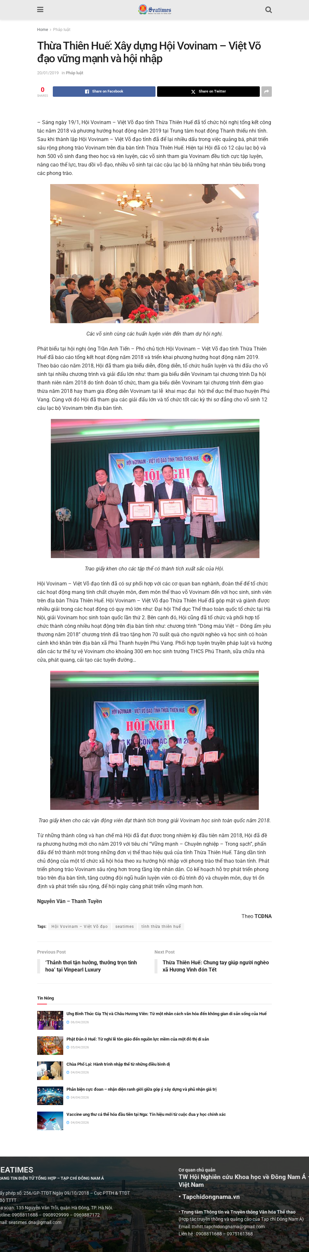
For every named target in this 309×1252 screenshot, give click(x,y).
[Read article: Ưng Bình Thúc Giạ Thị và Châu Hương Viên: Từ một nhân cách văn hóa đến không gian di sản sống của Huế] (50, 1020)
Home (42, 29)
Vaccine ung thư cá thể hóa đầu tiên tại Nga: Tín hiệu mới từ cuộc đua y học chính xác (146, 1114)
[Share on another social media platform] (266, 91)
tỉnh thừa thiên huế (161, 926)
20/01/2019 (48, 72)
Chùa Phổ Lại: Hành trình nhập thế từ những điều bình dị (118, 1064)
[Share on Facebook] (104, 91)
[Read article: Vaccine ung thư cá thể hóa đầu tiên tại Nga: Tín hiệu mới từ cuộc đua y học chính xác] (50, 1121)
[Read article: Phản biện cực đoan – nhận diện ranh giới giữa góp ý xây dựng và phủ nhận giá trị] (50, 1096)
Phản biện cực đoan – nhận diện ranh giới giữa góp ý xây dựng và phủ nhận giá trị (141, 1089)
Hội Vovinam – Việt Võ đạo (80, 926)
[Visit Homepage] (154, 9)
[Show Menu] (40, 10)
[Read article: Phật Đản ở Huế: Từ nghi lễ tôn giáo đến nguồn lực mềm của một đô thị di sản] (50, 1045)
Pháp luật (61, 29)
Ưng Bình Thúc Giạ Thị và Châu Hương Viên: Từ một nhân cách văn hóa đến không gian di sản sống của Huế (166, 1014)
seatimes (124, 926)
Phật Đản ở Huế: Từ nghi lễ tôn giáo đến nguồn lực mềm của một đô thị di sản (137, 1039)
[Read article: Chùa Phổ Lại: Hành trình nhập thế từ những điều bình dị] (50, 1070)
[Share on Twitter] (208, 91)
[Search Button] (268, 10)
